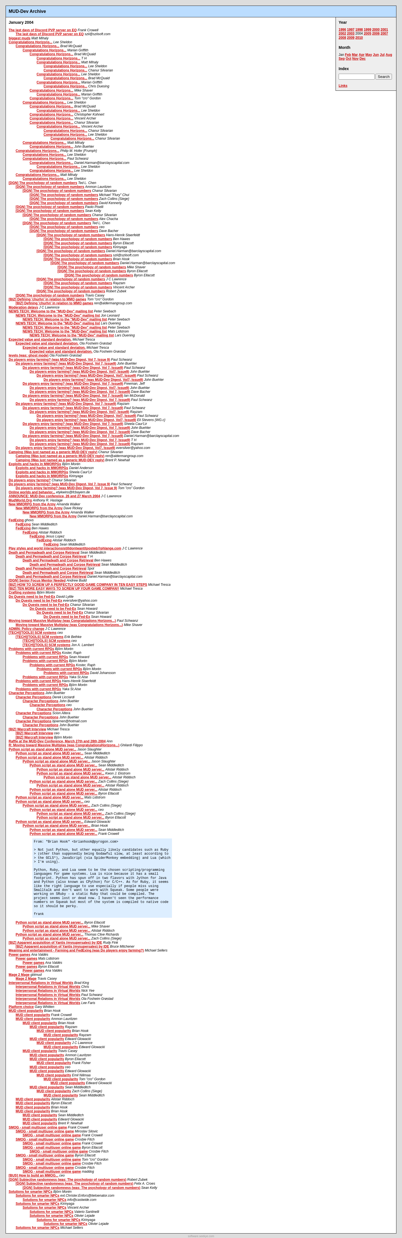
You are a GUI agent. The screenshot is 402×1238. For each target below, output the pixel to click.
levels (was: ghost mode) (29, 355)
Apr (362, 55)
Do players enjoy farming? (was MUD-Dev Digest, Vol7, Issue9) (79, 372)
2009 (351, 38)
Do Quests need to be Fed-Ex (32, 597)
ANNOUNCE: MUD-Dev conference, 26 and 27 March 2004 (54, 496)
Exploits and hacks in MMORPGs (35, 464)
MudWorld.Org (20, 500)
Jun (376, 55)
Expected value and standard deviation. (40, 339)
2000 (376, 30)
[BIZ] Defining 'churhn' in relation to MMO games (47, 299)
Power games (19, 955)
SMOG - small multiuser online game (38, 1127)
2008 (342, 38)
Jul (382, 55)
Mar (355, 55)
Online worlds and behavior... (32, 492)
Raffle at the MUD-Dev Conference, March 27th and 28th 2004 (57, 741)
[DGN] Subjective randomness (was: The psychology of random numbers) (67, 1180)
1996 (342, 30)
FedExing (16, 520)
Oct (348, 59)
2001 (384, 30)
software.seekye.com (201, 1236)
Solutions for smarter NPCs (30, 1192)
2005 (367, 33)
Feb (348, 55)
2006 (376, 33)
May (368, 55)
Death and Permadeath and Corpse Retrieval (44, 553)
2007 (384, 33)
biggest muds (19, 38)
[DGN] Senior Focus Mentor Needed (37, 580)
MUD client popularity (26, 1011)
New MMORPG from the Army (32, 504)
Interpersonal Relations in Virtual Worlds (41, 983)
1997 (351, 30)
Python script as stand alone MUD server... (42, 749)
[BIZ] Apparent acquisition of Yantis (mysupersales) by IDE (55, 943)
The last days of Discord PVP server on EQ (43, 30)
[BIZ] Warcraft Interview (27, 729)
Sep (342, 59)
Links (343, 86)
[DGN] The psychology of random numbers (43, 183)
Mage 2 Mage (19, 975)
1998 (359, 30)
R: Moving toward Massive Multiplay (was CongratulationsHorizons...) (64, 745)
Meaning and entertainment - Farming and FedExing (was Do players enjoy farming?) (76, 950)
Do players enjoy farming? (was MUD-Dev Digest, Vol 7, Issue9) (66, 363)
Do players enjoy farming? (30, 480)
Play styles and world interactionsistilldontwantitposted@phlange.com (65, 548)
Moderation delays (23, 307)
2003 (351, 33)
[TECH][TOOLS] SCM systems (32, 633)
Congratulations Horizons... (30, 42)
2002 (342, 33)
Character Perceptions (26, 693)
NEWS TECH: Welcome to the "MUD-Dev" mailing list (51, 311)
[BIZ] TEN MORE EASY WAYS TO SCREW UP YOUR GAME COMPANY (64, 589)
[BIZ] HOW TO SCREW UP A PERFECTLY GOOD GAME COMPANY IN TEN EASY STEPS (78, 585)
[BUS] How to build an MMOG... (33, 1175)
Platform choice (21, 1007)
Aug (389, 55)
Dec (363, 59)
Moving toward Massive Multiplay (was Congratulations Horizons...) (62, 621)
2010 (359, 38)
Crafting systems (22, 592)
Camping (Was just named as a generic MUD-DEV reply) (53, 452)
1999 (367, 30)
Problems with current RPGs (31, 649)
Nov (355, 59)
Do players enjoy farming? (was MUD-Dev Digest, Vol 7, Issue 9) (59, 360)
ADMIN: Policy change (26, 629)
